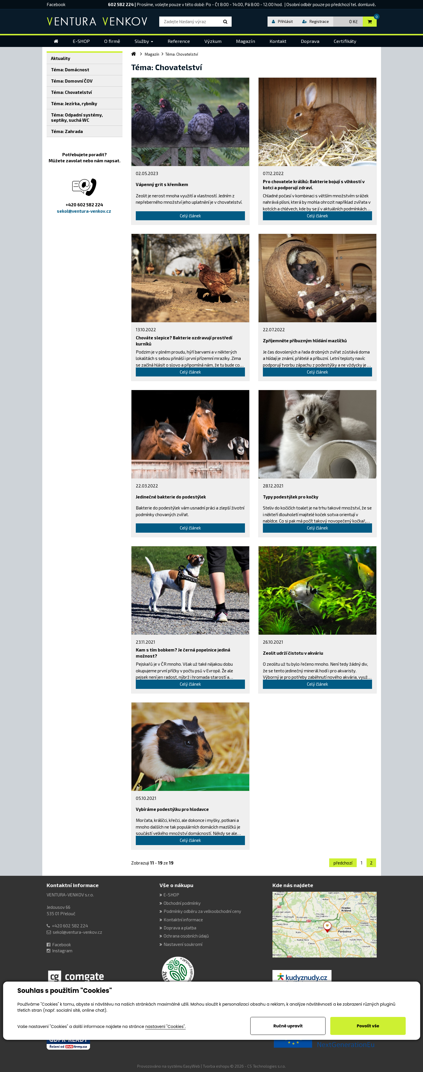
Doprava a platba (180, 927)
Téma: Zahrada (67, 131)
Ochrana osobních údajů (186, 935)
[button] (144, 41)
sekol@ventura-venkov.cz (77, 932)
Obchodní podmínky (182, 903)
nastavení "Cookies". (165, 1026)
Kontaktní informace (73, 885)
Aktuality (60, 58)
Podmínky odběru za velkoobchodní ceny (202, 911)
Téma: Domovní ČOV (72, 80)
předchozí (343, 862)
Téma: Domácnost (70, 69)
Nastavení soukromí (183, 944)
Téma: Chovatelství (71, 92)
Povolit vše (368, 1026)
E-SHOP (171, 894)
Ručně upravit (288, 1026)
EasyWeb (191, 1066)
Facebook (56, 4)
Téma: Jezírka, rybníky (74, 103)
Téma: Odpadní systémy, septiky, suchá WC (77, 117)
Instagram (62, 950)
